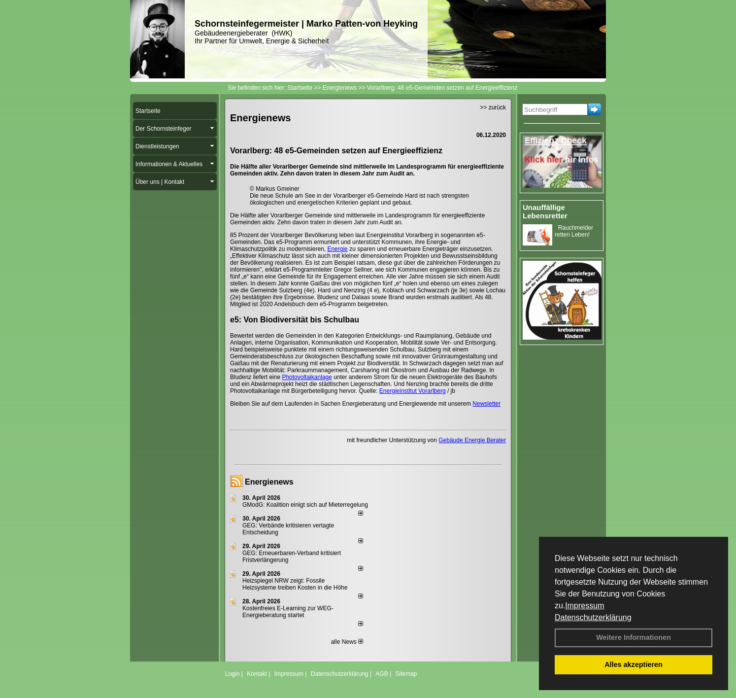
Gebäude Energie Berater (472, 440)
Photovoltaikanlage (307, 377)
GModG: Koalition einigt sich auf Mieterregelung (305, 504)
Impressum (584, 605)
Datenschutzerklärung (593, 617)
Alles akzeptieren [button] (633, 664)
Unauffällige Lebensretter (545, 211)
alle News (347, 641)
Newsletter (486, 403)
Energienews (269, 482)
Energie (337, 248)
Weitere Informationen (633, 637)
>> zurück (493, 107)
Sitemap (406, 673)
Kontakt (257, 673)
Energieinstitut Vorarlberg (412, 390)
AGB (381, 673)
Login (232, 673)
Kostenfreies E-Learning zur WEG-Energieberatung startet (288, 612)
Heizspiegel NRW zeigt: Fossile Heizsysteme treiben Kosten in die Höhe (294, 584)
